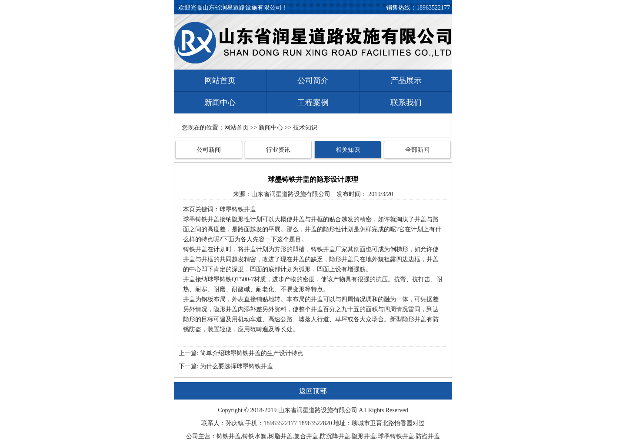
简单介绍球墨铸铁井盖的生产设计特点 (251, 353)
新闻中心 (220, 102)
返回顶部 (313, 391)
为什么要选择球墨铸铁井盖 (236, 366)
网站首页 (220, 80)
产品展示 (406, 80)
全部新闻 (417, 150)
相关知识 (348, 150)
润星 (302, 410)
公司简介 (313, 80)
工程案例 (313, 102)
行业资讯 (278, 150)
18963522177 (433, 7)
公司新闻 (208, 150)
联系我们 (406, 102)
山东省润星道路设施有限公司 (290, 194)
